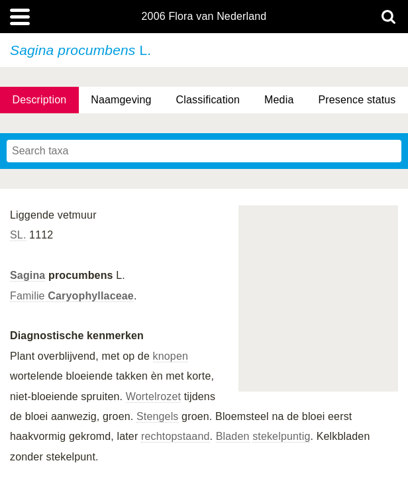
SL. (18, 234)
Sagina (27, 275)
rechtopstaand (175, 436)
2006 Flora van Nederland (204, 16)
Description (39, 99)
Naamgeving (121, 99)
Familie (72, 295)
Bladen (233, 436)
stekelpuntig (281, 436)
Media (278, 99)
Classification (208, 99)
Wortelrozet (153, 396)
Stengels (157, 416)
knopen (170, 356)
